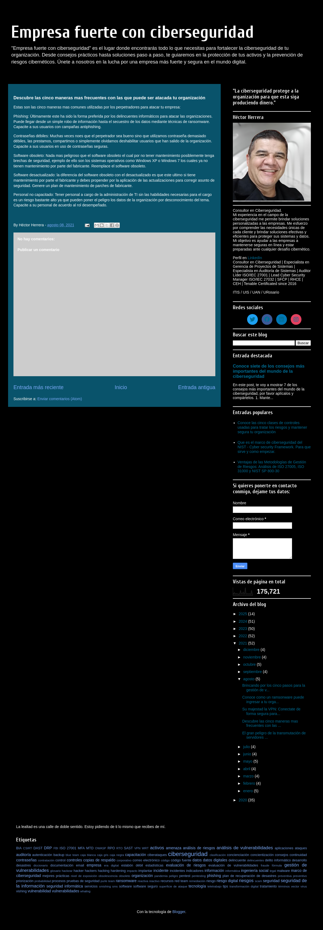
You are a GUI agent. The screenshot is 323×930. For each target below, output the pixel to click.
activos (157, 847)
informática (232, 870)
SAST (128, 848)
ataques (301, 848)
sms (115, 886)
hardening (118, 871)
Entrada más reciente (38, 387)
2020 (243, 800)
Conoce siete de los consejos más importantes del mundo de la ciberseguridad (268, 371)
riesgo (211, 881)
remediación (197, 881)
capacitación (135, 854)
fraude (265, 865)
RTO (119, 848)
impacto (132, 870)
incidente (160, 870)
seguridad (271, 881)
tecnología (197, 886)
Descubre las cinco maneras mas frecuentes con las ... (270, 723)
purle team (108, 881)
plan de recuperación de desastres (249, 876)
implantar (145, 871)
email (80, 865)
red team (181, 881)
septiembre (253, 672)
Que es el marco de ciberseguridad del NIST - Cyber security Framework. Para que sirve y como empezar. (274, 447)
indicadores (194, 871)
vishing (21, 891)
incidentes (177, 871)
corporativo (124, 860)
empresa (94, 865)
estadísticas (155, 865)
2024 (243, 621)
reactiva (143, 881)
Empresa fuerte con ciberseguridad (132, 32)
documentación (61, 865)
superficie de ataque (173, 886)
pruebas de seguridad (82, 881)
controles (74, 860)
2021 (243, 643)
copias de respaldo (99, 860)
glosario (55, 870)
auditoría (23, 854)
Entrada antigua (196, 387)
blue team (72, 855)
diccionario (40, 865)
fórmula (277, 865)
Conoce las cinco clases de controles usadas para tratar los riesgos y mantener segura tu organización (272, 427)
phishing (214, 875)
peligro (173, 876)
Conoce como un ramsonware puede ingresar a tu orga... (273, 699)
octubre (250, 664)
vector (295, 886)
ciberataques (157, 855)
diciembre (252, 649)
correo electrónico (146, 860)
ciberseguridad (188, 854)
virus (304, 886)
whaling (85, 891)
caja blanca (88, 855)
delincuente (237, 860)
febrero (249, 783)
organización (142, 875)
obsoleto (124, 876)
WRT (145, 848)
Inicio (121, 387)
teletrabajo (215, 886)
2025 (243, 614)
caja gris (102, 855)
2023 (243, 628)
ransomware (126, 881)
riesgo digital (227, 881)
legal (273, 870)
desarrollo (299, 860)
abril (247, 769)
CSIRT (27, 848)
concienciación (238, 855)
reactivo (154, 881)
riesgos (246, 880)
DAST (38, 848)
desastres (23, 865)
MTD (89, 848)
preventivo (300, 876)
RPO (111, 848)
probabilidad (42, 881)
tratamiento (268, 886)
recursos (167, 881)
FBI (56, 848)
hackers (91, 871)
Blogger (178, 912)
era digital (111, 865)
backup (58, 855)
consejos (281, 855)
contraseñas (26, 860)
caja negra (117, 855)
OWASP (100, 848)
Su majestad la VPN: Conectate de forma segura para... (271, 711)
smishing (105, 886)
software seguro (145, 886)
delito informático (278, 860)
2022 (243, 636)
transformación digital (244, 886)
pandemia (161, 876)
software (125, 886)
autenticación (42, 855)
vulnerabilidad (39, 891)
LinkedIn (255, 258)
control (60, 860)
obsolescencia (108, 876)
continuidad (298, 855)
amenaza (173, 848)
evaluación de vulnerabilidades (233, 865)
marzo (249, 776)
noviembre (252, 657)
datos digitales (215, 860)
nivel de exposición (84, 876)
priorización (24, 881)
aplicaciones (284, 848)
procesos (59, 881)
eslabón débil (132, 865)
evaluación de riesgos (186, 865)
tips (225, 886)
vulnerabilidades (65, 891)
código (165, 860)
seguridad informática (65, 886)
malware (283, 871)
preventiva (285, 876)
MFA (81, 848)
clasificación (218, 855)
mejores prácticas (55, 876)
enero (248, 791)
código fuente (181, 860)
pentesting (199, 876)
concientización (262, 855)
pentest (184, 876)
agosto (249, 679)
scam (258, 881)
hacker (78, 871)
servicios (91, 886)
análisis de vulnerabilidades (245, 847)
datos (197, 860)
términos (284, 886)
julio (247, 747)
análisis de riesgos (199, 848)
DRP (48, 848)
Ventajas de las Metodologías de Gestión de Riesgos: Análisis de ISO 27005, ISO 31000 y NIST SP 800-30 (272, 466)
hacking (103, 871)
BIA (19, 848)
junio (247, 754)
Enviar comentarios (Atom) (59, 399)
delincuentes (255, 860)
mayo (248, 761)
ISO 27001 (67, 848)
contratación (46, 860)
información (214, 870)
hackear (67, 870)
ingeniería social (255, 870)
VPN (137, 848)
